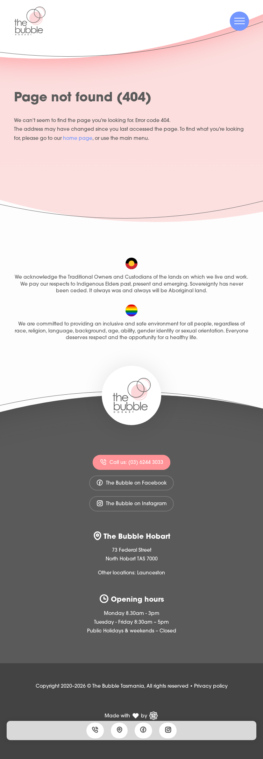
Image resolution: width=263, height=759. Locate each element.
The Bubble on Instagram (131, 503)
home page (77, 138)
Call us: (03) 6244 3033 (131, 462)
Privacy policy (211, 686)
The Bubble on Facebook (131, 482)
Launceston (151, 573)
